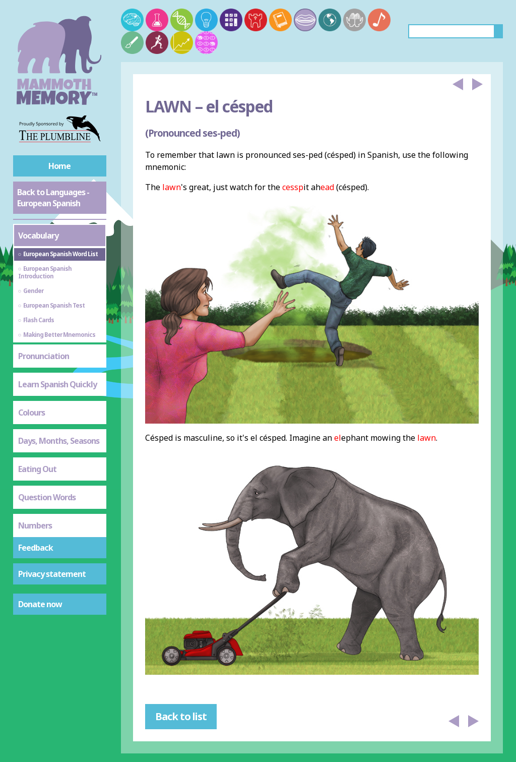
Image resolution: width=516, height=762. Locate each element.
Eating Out (37, 469)
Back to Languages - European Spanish (53, 198)
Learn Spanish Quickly (57, 384)
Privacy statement (52, 573)
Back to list (181, 716)
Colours (31, 412)
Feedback (35, 547)
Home (59, 165)
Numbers (35, 525)
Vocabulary (38, 235)
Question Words (47, 497)
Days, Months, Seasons (58, 440)
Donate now (40, 604)
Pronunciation (43, 356)
